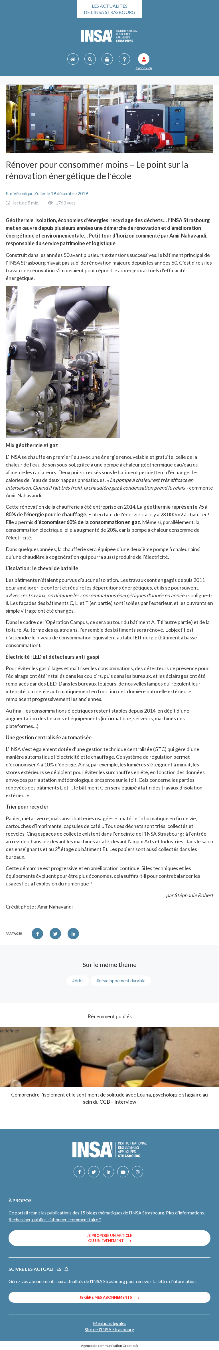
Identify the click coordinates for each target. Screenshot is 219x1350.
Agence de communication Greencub (109, 1345)
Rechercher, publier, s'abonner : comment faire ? (55, 1219)
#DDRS (78, 980)
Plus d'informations (185, 1212)
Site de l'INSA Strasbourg (109, 1329)
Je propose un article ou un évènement (109, 1238)
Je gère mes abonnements (109, 1297)
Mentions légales (109, 1323)
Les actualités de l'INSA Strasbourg (109, 9)
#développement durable (120, 980)
